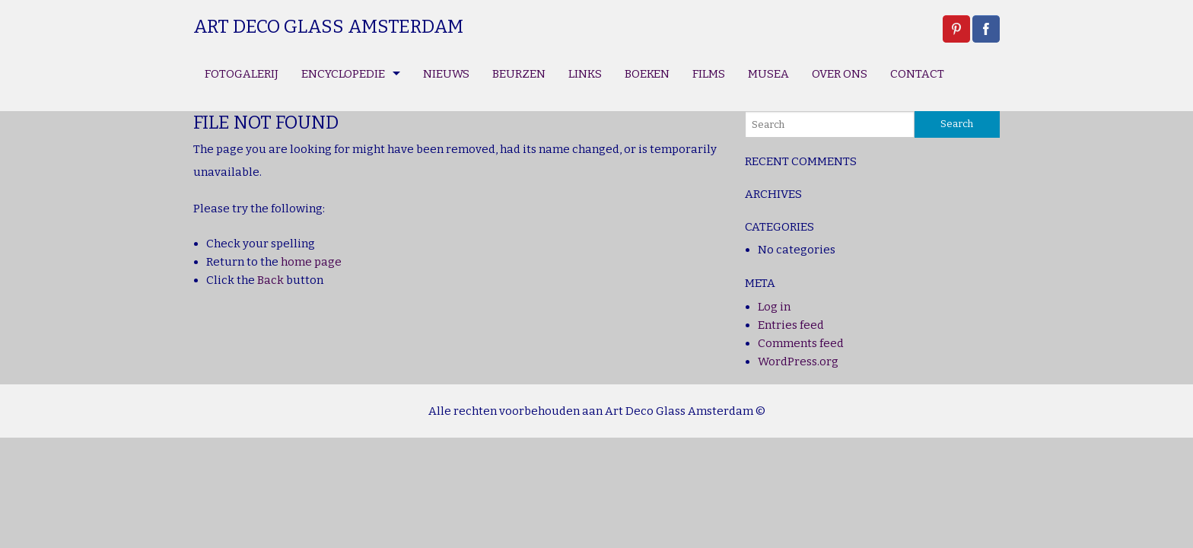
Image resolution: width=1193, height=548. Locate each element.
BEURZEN (519, 74)
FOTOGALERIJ (241, 74)
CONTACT (917, 74)
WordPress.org (798, 361)
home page (311, 262)
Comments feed (801, 343)
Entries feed (791, 325)
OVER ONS (839, 74)
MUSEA (768, 74)
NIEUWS (446, 74)
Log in (774, 307)
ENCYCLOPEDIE (343, 74)
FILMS (708, 74)
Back (270, 280)
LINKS (585, 74)
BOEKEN (647, 74)
